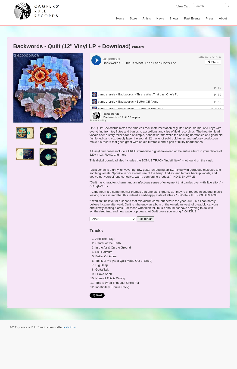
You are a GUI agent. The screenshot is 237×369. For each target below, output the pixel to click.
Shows (173, 18)
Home (120, 18)
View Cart (182, 6)
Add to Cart (146, 219)
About (223, 18)
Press (209, 18)
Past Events (192, 18)
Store (133, 18)
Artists (147, 18)
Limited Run (69, 327)
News (160, 18)
